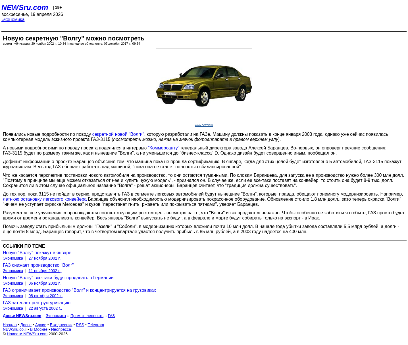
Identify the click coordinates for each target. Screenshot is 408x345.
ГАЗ (111, 315)
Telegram (96, 325)
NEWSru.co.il (14, 329)
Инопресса (61, 329)
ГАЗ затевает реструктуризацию (36, 302)
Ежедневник (61, 325)
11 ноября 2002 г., (45, 270)
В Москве (38, 329)
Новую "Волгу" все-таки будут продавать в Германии (58, 277)
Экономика (13, 19)
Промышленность (86, 315)
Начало (10, 325)
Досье (26, 325)
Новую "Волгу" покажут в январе (37, 252)
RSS (80, 325)
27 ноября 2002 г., (45, 258)
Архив (40, 325)
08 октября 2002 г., (46, 295)
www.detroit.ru (204, 125)
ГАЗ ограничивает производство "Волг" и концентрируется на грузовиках (79, 290)
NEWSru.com (24, 7)
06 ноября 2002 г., (45, 283)
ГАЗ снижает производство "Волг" (38, 265)
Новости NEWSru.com (27, 334)
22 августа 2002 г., (45, 308)
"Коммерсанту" (164, 147)
